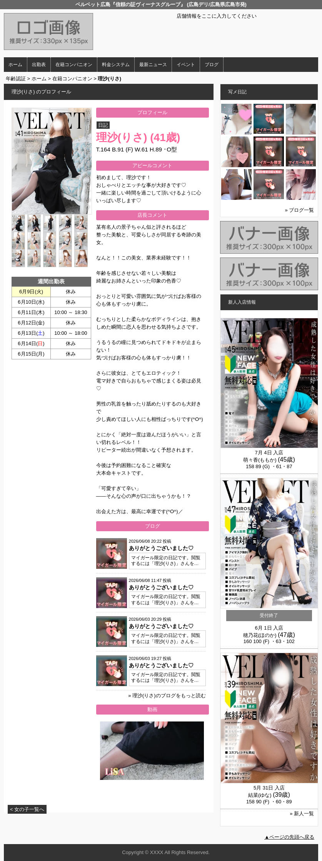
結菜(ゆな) (260, 795)
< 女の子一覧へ (27, 809)
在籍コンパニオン (73, 64)
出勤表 (39, 64)
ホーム (15, 64)
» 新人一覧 (302, 813)
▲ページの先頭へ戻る (289, 837)
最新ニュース (153, 64)
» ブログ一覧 (299, 210)
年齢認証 (16, 78)
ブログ (212, 64)
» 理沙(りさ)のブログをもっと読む (167, 695)
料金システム (116, 64)
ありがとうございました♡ (161, 548)
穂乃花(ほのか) (260, 635)
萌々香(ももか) (260, 460)
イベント (186, 64)
